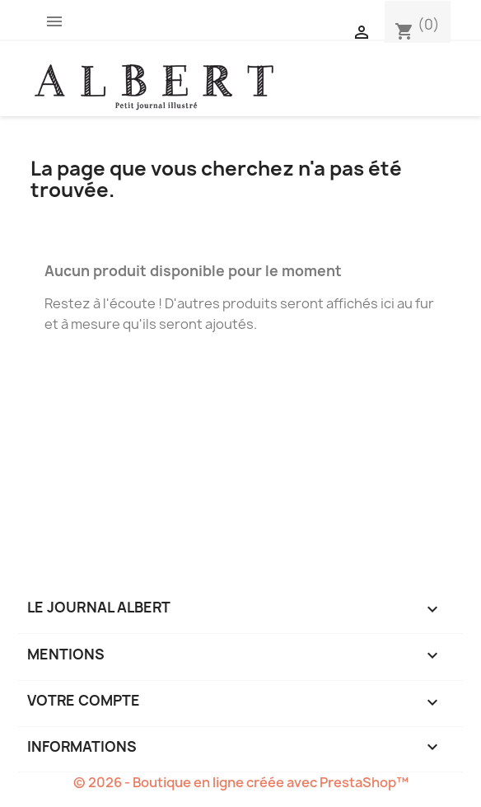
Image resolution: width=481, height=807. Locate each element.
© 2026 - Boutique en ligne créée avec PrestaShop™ (241, 782)
